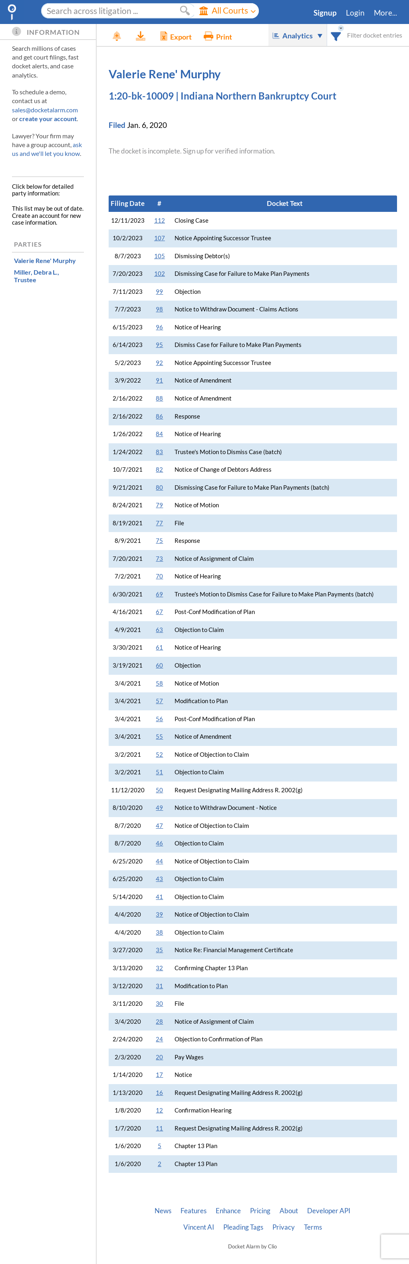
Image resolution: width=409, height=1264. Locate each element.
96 (159, 327)
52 (159, 754)
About (289, 1211)
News (163, 1211)
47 (159, 825)
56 (159, 719)
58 (159, 683)
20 (159, 1057)
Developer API (328, 1211)
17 (159, 1074)
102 (159, 273)
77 (159, 523)
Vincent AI (198, 1227)
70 (159, 576)
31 (159, 986)
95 (159, 344)
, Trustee (36, 275)
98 (159, 309)
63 (159, 629)
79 (159, 505)
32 (159, 968)
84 (159, 434)
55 (159, 736)
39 (159, 914)
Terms (313, 1227)
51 (159, 772)
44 (159, 861)
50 (159, 790)
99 (159, 291)
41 (159, 896)
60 (159, 665)
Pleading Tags (243, 1227)
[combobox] (336, 35)
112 (159, 220)
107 (159, 238)
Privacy (283, 1227)
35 (159, 950)
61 (159, 647)
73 (159, 558)
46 (159, 843)
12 (159, 1110)
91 (159, 380)
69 (159, 594)
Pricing (260, 1211)
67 (159, 611)
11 (159, 1128)
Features (193, 1211)
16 (159, 1092)
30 (159, 1003)
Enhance (228, 1211)
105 (159, 256)
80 (159, 487)
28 (159, 1021)
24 (159, 1039)
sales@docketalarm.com (45, 110)
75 (159, 540)
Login (355, 12)
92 (159, 362)
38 (159, 932)
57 (159, 701)
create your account (48, 118)
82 (159, 469)
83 (159, 452)
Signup (325, 12)
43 (159, 878)
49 (159, 807)
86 (159, 416)
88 (159, 398)
